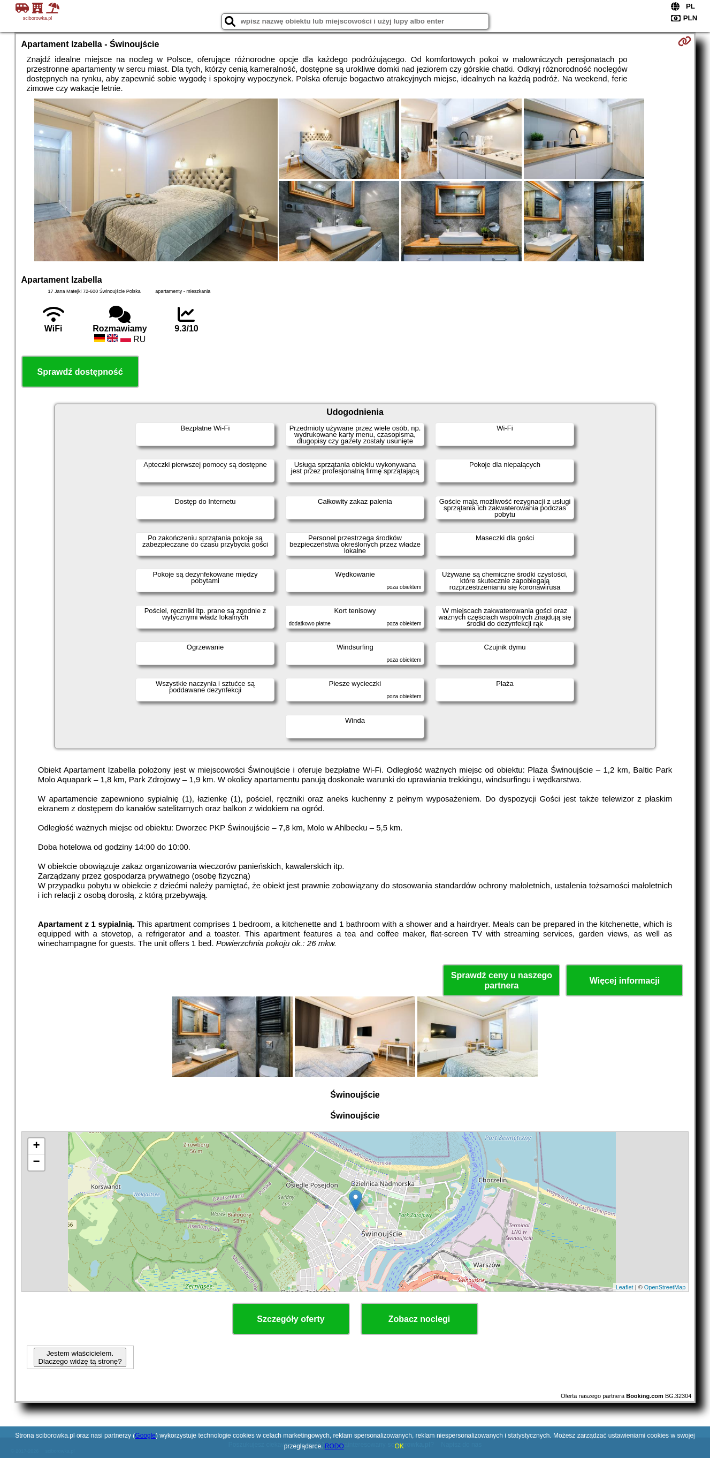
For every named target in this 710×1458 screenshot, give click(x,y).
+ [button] (36, 1146)
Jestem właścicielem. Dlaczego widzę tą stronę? (79, 1357)
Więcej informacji (625, 980)
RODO (334, 1446)
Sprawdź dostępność (80, 371)
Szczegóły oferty (290, 1319)
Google (145, 1435)
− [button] (36, 1162)
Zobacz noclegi (419, 1319)
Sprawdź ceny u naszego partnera (501, 980)
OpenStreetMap (665, 1287)
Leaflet (624, 1287)
